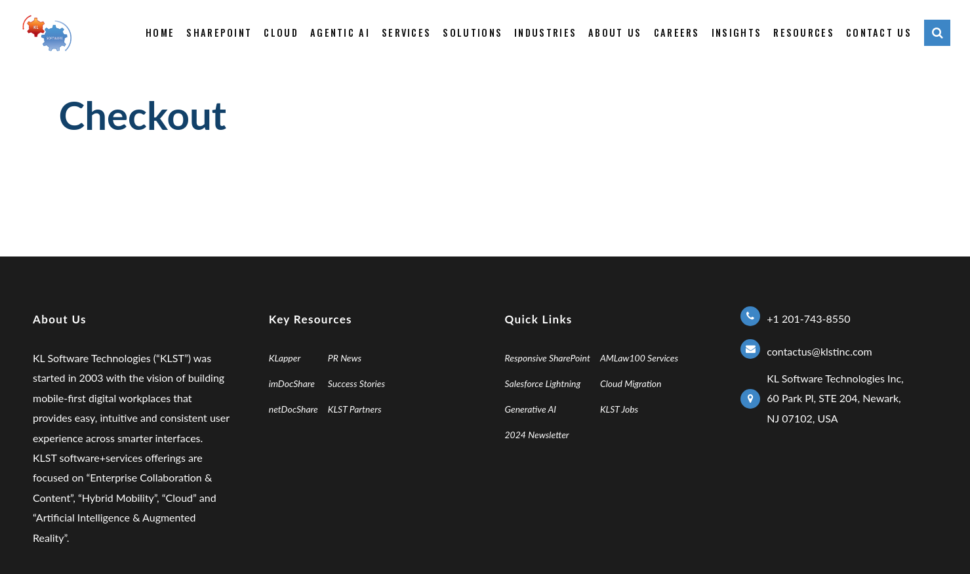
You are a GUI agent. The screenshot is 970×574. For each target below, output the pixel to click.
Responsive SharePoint (547, 358)
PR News (344, 358)
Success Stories (356, 383)
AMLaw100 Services (639, 358)
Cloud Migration (631, 383)
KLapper (285, 358)
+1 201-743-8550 (808, 318)
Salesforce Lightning (543, 383)
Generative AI (531, 409)
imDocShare (292, 383)
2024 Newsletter (537, 434)
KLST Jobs (619, 409)
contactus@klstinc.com (819, 351)
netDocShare (293, 409)
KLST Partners (355, 409)
